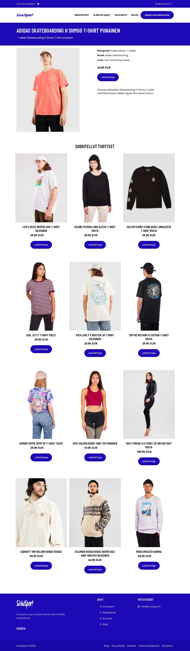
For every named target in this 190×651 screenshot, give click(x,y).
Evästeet (131, 645)
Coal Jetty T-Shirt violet (41, 335)
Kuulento (121, 15)
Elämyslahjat (102, 15)
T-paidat (131, 50)
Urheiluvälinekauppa (157, 15)
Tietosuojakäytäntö (148, 645)
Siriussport (82, 15)
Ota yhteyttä (118, 645)
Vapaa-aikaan (118, 50)
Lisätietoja (108, 77)
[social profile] (38, 4)
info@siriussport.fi (163, 3)
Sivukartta (167, 645)
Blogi (134, 15)
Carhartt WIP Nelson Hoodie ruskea (41, 551)
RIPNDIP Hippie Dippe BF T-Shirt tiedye (41, 443)
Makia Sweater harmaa (149, 551)
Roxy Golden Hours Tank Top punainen (95, 443)
